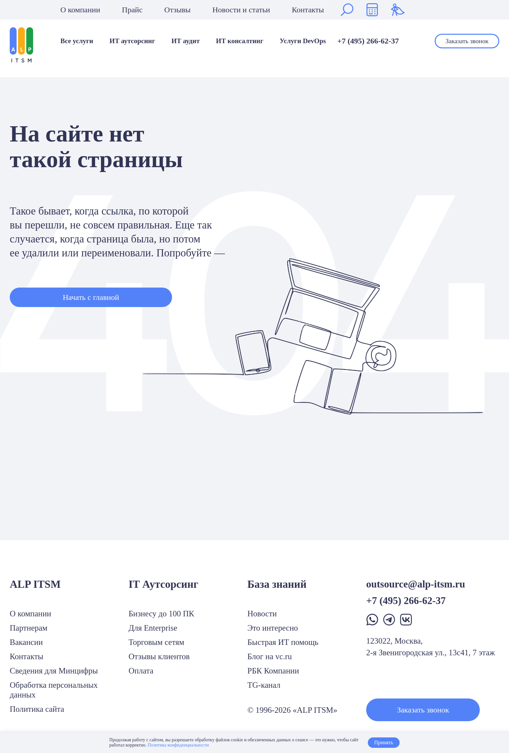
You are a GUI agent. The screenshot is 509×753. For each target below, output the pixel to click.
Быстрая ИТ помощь (282, 642)
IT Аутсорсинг (163, 584)
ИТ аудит (185, 41)
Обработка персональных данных (54, 690)
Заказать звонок (467, 40)
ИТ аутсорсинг (132, 41)
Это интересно (272, 627)
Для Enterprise (153, 627)
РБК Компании (273, 670)
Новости (262, 613)
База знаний (276, 584)
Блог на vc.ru (269, 656)
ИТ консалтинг (239, 41)
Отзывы (177, 10)
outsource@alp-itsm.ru (415, 584)
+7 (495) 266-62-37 (368, 41)
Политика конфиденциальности (178, 745)
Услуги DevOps (302, 41)
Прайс (132, 10)
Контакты (308, 10)
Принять (383, 742)
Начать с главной (91, 297)
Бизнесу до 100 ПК (161, 613)
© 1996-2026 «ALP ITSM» (292, 710)
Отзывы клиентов (159, 656)
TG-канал (263, 685)
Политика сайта (37, 709)
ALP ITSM (35, 584)
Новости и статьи (241, 10)
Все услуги (76, 41)
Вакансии (26, 642)
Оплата (141, 670)
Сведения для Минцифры (54, 670)
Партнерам (28, 627)
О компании (80, 10)
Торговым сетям (156, 642)
